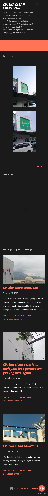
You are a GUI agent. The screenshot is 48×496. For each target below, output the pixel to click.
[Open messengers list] (42, 488)
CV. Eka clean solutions (20, 446)
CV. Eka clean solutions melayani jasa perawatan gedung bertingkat (22, 368)
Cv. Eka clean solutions (20, 288)
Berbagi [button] (38, 166)
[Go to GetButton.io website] (42, 493)
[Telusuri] (37, 4)
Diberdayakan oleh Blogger (24, 488)
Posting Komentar (22, 315)
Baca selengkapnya (12, 319)
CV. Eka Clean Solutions (14, 6)
